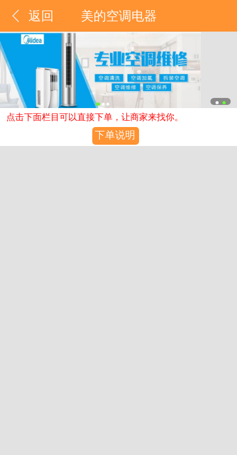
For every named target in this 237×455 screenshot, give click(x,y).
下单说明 (115, 135)
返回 (41, 16)
